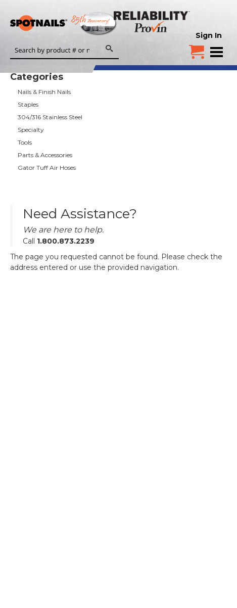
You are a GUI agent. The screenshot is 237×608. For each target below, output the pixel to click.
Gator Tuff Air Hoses (47, 167)
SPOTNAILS (75, 23)
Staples (28, 104)
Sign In (209, 35)
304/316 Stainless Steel (50, 117)
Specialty (31, 129)
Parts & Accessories (45, 155)
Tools (25, 142)
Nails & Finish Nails (44, 92)
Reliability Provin (153, 21)
